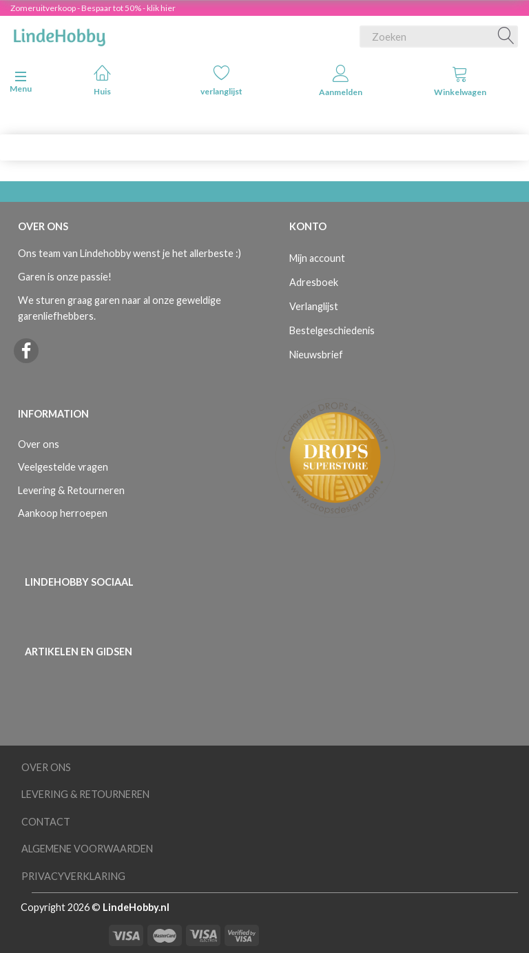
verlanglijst (221, 80)
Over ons (38, 444)
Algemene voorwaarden (87, 848)
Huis (102, 80)
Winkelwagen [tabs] (460, 81)
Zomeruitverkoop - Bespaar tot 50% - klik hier (93, 8)
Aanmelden (340, 81)
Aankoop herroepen (62, 513)
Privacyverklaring (73, 876)
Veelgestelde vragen (63, 467)
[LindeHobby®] (59, 34)
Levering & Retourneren (71, 490)
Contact (45, 822)
